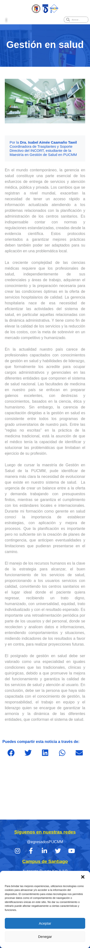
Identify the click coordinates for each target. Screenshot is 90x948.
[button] (82, 877)
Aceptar (45, 923)
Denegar (45, 937)
